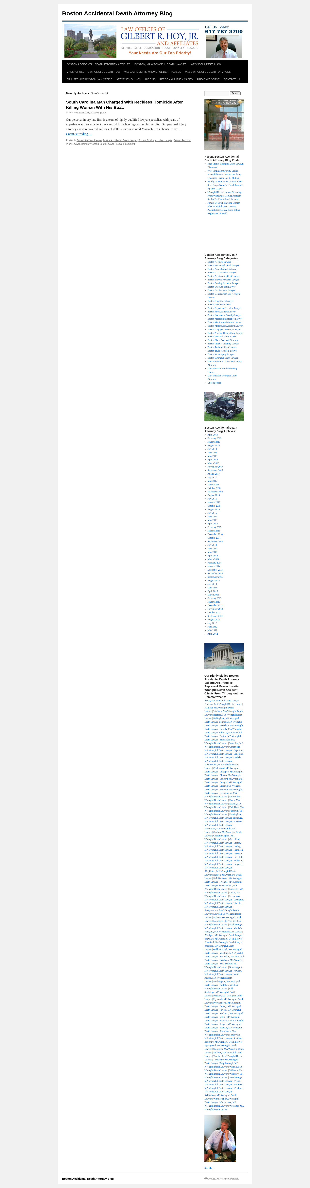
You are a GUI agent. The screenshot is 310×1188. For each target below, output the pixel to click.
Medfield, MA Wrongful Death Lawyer (223, 942)
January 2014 (214, 566)
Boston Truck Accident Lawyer (222, 350)
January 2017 (214, 484)
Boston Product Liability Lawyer (223, 343)
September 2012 (215, 616)
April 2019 (213, 434)
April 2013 (213, 591)
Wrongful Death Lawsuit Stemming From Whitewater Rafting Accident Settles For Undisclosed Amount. (225, 196)
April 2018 (213, 459)
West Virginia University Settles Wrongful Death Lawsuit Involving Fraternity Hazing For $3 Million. (224, 174)
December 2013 (215, 569)
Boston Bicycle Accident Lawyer (223, 279)
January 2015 (214, 530)
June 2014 (212, 548)
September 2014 (215, 541)
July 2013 (212, 584)
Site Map (208, 1168)
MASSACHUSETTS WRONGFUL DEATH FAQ (93, 71)
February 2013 (214, 598)
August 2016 (214, 495)
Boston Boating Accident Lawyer (155, 140)
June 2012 (212, 626)
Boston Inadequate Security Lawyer (225, 315)
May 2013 (212, 587)
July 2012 (212, 623)
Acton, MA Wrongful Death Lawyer (221, 700)
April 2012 (213, 633)
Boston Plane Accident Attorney (223, 340)
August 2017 (214, 473)
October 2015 (214, 505)
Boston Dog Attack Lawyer (221, 301)
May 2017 (212, 481)
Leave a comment (125, 144)
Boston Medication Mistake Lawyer (225, 322)
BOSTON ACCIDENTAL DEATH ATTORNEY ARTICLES (98, 64)
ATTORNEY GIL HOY (128, 79)
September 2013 (215, 577)
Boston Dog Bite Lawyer (219, 304)
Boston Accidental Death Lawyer (120, 140)
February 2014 (214, 562)
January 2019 (214, 441)
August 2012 (214, 619)
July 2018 (212, 449)
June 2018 (212, 452)
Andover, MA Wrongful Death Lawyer (223, 704)
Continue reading (79, 133)
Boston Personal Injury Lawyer (222, 336)
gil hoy (103, 112)
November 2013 (215, 573)
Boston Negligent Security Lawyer (224, 329)
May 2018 (212, 456)
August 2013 (214, 580)
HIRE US (150, 79)
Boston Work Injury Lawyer (221, 354)
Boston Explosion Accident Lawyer (224, 308)
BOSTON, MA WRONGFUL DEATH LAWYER (160, 64)
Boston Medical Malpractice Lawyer (225, 318)
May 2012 (212, 630)
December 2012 (215, 605)
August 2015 (214, 509)
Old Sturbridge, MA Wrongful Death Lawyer (219, 992)
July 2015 (212, 513)
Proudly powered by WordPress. (223, 1178)
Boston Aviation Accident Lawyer (224, 276)
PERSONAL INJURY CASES (176, 79)
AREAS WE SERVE (208, 79)
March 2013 (213, 594)
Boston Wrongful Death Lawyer (97, 144)
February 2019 (214, 438)
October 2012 (214, 612)
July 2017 (212, 477)
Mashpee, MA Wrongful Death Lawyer (223, 935)
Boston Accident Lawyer (89, 140)
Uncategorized (214, 382)
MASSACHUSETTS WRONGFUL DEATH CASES (152, 71)
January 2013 (214, 601)
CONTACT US (232, 79)
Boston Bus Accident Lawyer (221, 286)
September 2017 (215, 470)
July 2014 (212, 545)
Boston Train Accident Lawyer (222, 347)
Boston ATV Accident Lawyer (222, 272)
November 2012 (215, 609)
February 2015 (214, 527)
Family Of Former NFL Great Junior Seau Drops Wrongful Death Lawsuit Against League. (225, 185)
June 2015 (212, 516)
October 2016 (214, 488)
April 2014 (213, 555)
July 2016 (212, 498)
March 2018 (213, 463)
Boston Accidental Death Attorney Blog (117, 13)
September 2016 (215, 491)
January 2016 (214, 502)
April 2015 (213, 523)
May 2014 (212, 552)
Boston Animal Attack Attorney (223, 269)
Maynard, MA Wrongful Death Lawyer (223, 938)
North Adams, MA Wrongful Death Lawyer (221, 978)
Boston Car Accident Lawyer (221, 290)
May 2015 (212, 520)
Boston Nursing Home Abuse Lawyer (225, 333)
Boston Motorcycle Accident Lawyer (225, 326)
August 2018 (214, 445)
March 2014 (213, 559)
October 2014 (214, 537)
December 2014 (215, 534)
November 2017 (215, 466)
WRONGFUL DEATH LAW (206, 64)
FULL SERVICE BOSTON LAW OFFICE (89, 79)
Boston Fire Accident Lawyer (222, 311)
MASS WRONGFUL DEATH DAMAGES (208, 71)
